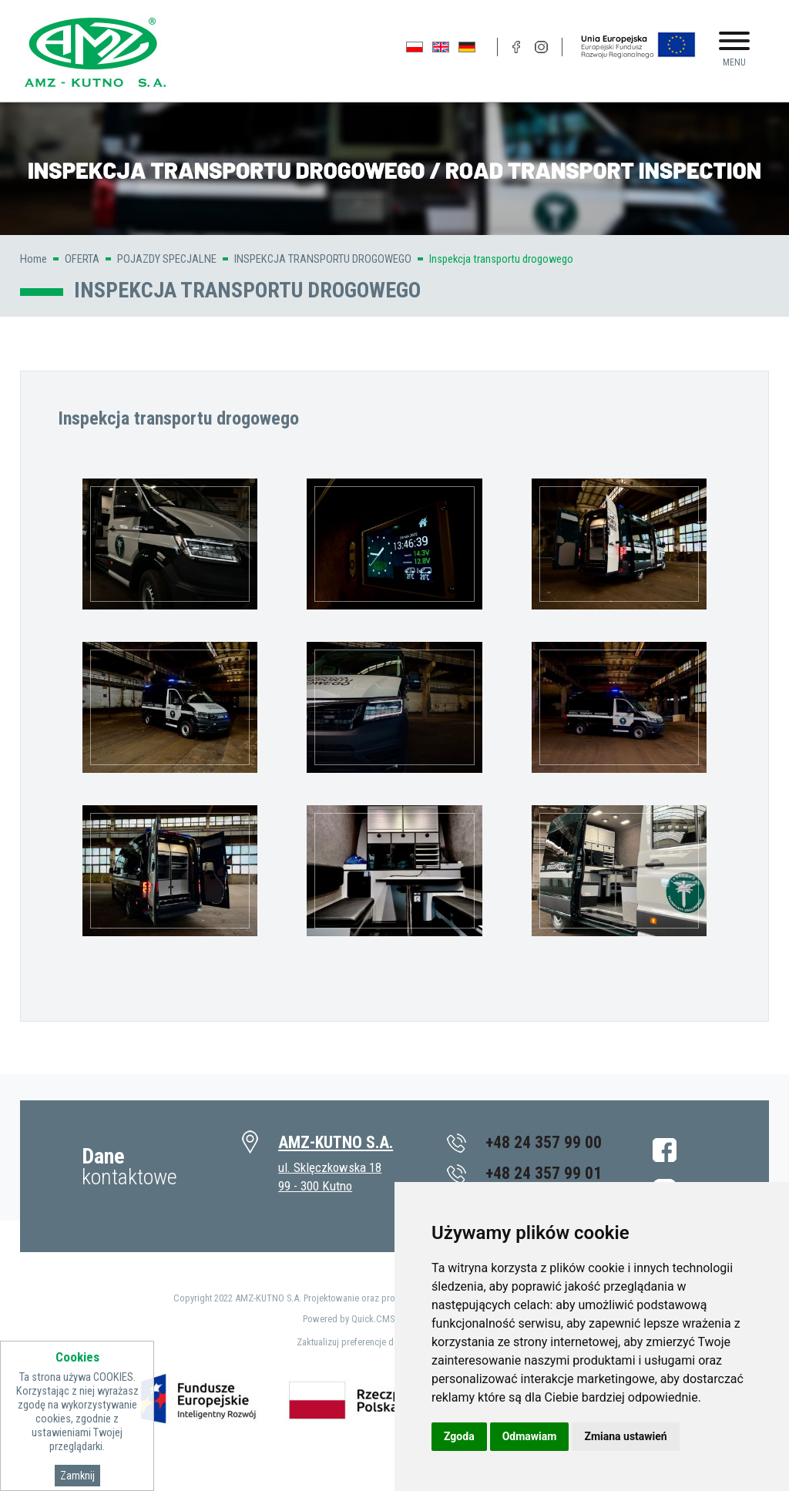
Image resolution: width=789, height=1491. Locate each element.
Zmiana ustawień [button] (625, 1436)
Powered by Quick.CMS (348, 1319)
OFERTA (82, 259)
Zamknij (77, 1476)
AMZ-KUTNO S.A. (335, 1142)
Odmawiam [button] (529, 1436)
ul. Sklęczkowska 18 (329, 1167)
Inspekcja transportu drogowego (501, 259)
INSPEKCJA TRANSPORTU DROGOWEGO (322, 259)
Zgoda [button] (459, 1436)
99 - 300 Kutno (315, 1186)
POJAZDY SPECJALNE (167, 259)
